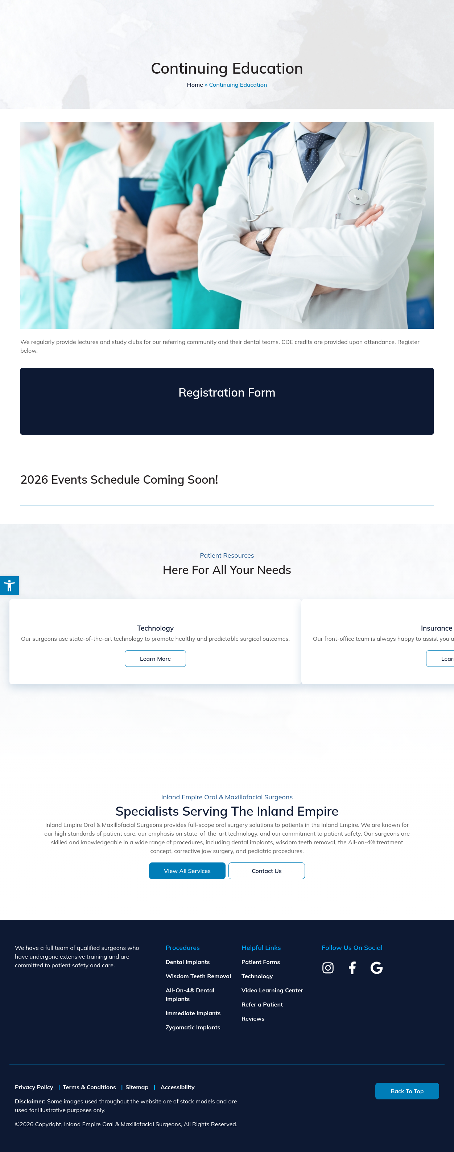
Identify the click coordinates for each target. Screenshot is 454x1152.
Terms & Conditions (89, 1087)
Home (195, 84)
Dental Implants (188, 962)
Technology (257, 976)
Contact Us (267, 870)
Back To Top (407, 1091)
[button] (9, 585)
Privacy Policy (34, 1087)
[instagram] (328, 968)
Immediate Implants (193, 1013)
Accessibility (178, 1087)
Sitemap (136, 1087)
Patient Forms (261, 962)
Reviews (253, 1018)
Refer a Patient (262, 1004)
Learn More (155, 658)
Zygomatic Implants (193, 1027)
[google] (376, 968)
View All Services (187, 870)
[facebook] (352, 968)
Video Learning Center (272, 990)
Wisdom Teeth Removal (198, 976)
